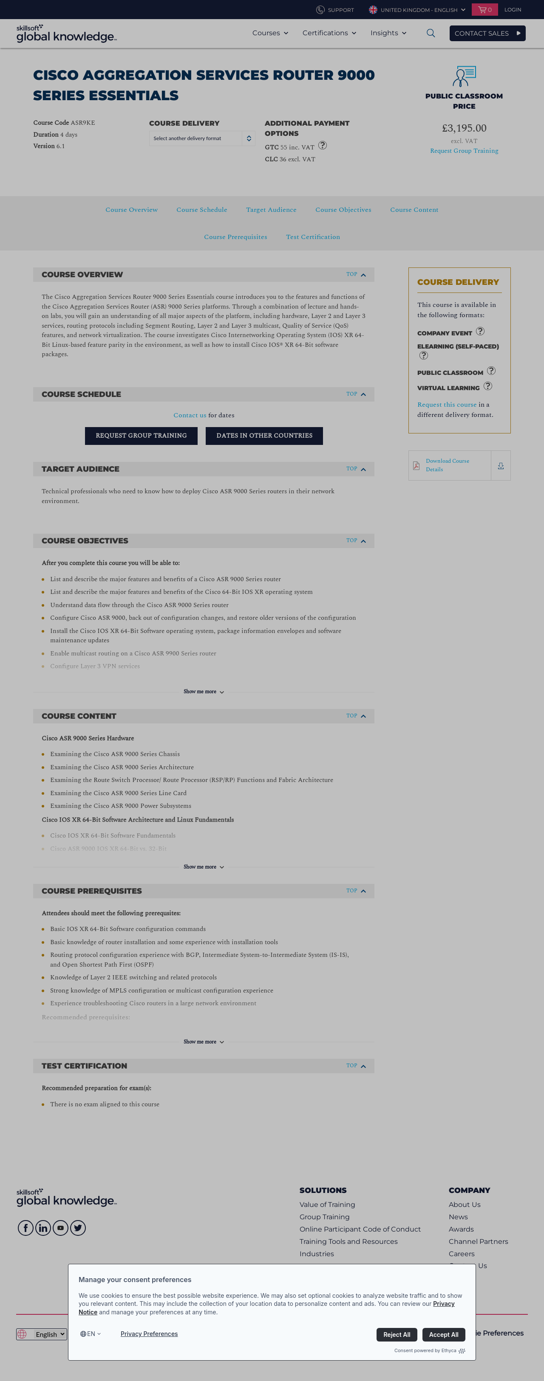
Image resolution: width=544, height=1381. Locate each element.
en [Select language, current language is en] (91, 1333)
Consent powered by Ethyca (429, 1350)
